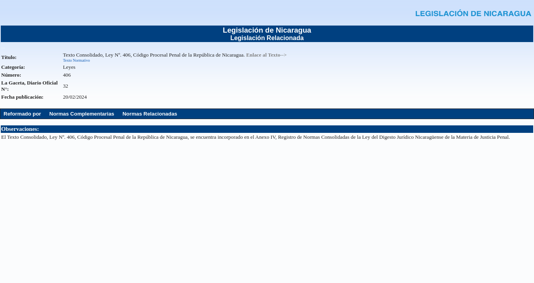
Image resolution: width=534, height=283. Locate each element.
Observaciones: (20, 129)
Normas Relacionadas (150, 114)
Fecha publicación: (22, 97)
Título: (9, 57)
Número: (11, 75)
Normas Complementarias (82, 114)
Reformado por (22, 114)
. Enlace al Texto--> (265, 55)
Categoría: (13, 67)
